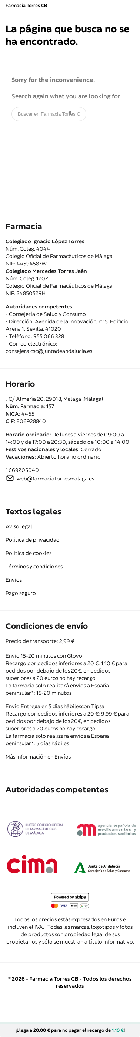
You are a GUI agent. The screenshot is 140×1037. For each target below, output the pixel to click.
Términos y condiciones (34, 566)
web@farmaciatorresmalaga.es (55, 478)
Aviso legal (19, 526)
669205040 (24, 470)
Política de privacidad (33, 539)
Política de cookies (28, 553)
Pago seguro (21, 593)
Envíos (14, 580)
